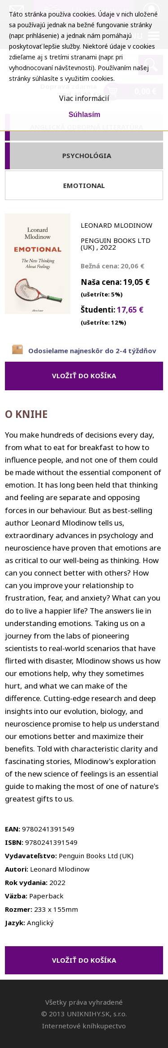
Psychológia (86, 155)
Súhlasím (84, 114)
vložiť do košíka (84, 375)
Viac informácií (84, 98)
